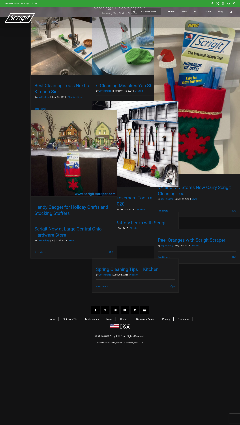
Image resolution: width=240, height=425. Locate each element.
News (194, 199)
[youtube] (125, 310)
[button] (230, 11)
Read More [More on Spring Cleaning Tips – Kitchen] (101, 286)
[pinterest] (135, 310)
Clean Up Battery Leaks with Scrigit (131, 222)
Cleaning (72, 97)
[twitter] (105, 310)
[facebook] (95, 310)
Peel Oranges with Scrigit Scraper (191, 240)
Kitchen (80, 97)
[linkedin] (144, 310)
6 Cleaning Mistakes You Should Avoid (135, 85)
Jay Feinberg (43, 97)
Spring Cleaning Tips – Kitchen (127, 269)
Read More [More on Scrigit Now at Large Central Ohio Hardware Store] (39, 252)
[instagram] (115, 310)
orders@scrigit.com (29, 3)
